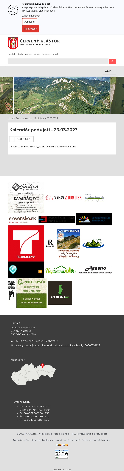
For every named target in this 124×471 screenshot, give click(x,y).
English (37, 54)
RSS (74, 434)
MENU (109, 71)
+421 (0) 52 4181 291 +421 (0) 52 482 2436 (36, 341)
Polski (56, 54)
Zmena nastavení (31, 15)
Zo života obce (24, 118)
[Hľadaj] (58, 61)
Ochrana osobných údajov (96, 440)
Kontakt (12, 54)
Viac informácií (47, 10)
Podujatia (39, 118)
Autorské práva (21, 440)
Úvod (11, 118)
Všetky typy (24, 139)
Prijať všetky (30, 28)
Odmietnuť (30, 21)
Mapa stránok (61, 434)
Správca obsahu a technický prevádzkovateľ (55, 440)
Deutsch (47, 54)
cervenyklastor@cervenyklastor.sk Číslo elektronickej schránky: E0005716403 (57, 345)
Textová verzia (25, 54)
